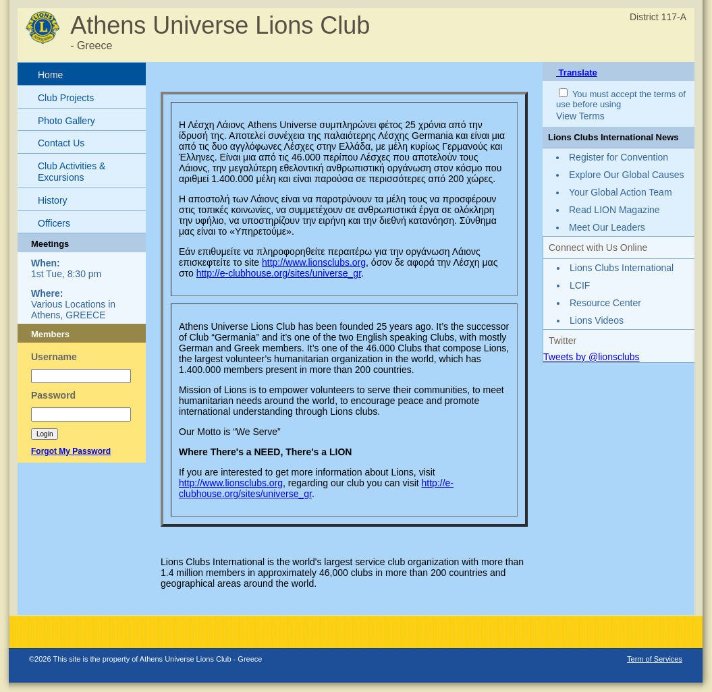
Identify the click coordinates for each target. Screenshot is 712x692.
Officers (54, 223)
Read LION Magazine (614, 209)
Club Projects (66, 97)
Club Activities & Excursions (71, 172)
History (52, 200)
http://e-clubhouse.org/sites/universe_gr (278, 273)
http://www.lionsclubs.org (314, 262)
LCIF (580, 285)
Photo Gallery (66, 120)
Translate (576, 72)
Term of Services (654, 659)
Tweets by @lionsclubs (591, 356)
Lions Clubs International (622, 267)
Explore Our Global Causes (626, 174)
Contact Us (61, 143)
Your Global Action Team (620, 192)
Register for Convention (618, 157)
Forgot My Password (71, 451)
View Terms (580, 116)
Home (50, 74)
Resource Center (605, 302)
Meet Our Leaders (607, 227)
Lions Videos (597, 320)
